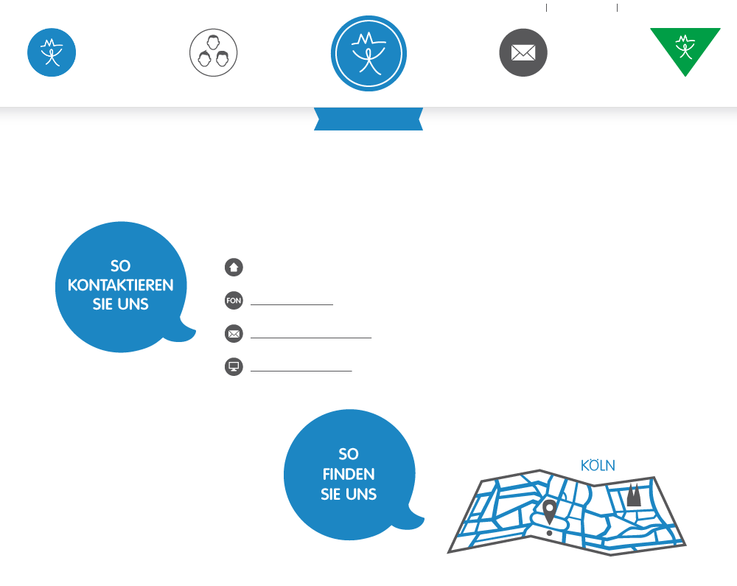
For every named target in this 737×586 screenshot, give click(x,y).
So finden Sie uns (567, 507)
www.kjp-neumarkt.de (301, 366)
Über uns (214, 86)
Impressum (582, 7)
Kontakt (523, 86)
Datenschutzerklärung (683, 7)
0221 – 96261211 (292, 300)
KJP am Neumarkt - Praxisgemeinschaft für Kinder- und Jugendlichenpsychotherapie (368, 53)
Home (522, 7)
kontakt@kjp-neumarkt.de (311, 333)
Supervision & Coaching (685, 89)
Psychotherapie (52, 86)
